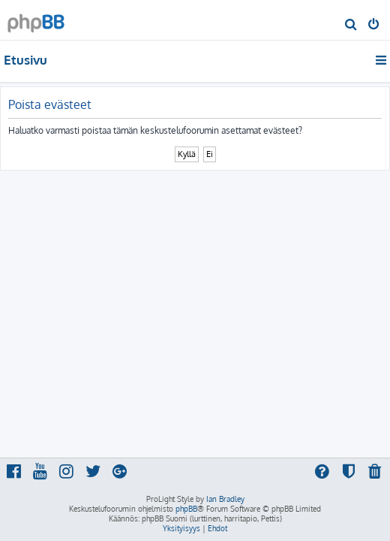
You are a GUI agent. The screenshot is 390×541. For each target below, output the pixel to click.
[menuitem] (351, 26)
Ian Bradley (225, 498)
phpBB (186, 508)
